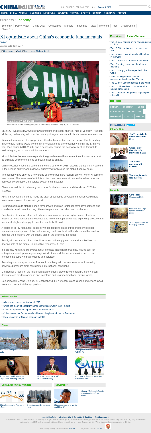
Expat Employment (101, 417)
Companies (55, 25)
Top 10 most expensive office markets (136, 164)
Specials (114, 190)
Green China (128, 25)
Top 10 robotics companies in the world (129, 60)
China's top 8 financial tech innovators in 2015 (137, 150)
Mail (26, 51)
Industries (81, 25)
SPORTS (85, 13)
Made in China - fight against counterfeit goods (137, 211)
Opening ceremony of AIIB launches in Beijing (48, 377)
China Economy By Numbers (16, 385)
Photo (5, 325)
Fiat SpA (114, 107)
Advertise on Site (65, 417)
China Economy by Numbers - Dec (12, 406)
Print (19, 51)
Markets (68, 25)
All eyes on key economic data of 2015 (21, 302)
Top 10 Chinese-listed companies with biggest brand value (128, 87)
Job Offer (88, 417)
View (93, 25)
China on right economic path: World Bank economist (28, 309)
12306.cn (128, 116)
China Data (39, 25)
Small (46, 51)
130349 (99, 428)
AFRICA (79, 7)
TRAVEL (74, 13)
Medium (39, 51)
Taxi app (140, 107)
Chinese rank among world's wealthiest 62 (65, 406)
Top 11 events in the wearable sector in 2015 (138, 136)
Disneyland (115, 116)
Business (7, 20)
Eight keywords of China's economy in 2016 (24, 317)
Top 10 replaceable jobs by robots (138, 176)
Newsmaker (61, 385)
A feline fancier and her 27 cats (50, 350)
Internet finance (117, 111)
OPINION (97, 13)
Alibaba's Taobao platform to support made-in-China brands (92, 393)
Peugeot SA (127, 107)
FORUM (122, 13)
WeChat (140, 116)
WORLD (23, 13)
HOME (4, 13)
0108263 (72, 428)
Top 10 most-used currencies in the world (130, 83)
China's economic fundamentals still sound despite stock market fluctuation (39, 313)
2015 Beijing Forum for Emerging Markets (138, 223)
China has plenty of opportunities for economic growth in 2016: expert (36, 306)
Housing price (135, 111)
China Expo (8, 29)
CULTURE (62, 13)
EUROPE (70, 7)
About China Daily (49, 417)
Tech (114, 25)
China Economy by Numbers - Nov (38, 406)
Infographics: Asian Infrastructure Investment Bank (88, 377)
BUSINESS (35, 13)
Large (32, 51)
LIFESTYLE (49, 13)
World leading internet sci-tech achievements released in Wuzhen (126, 77)
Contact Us (78, 417)
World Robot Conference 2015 (136, 196)
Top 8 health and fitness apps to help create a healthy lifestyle (13, 377)
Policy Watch (22, 25)
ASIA (87, 7)
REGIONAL (109, 13)
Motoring (104, 25)
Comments (8, 51)
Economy (24, 20)
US (62, 7)
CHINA (13, 13)
